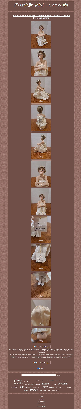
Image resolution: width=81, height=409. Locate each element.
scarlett (35, 387)
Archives (41, 399)
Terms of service (41, 406)
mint (45, 386)
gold (24, 381)
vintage (58, 387)
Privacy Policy (41, 403)
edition (38, 381)
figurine (45, 383)
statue (33, 381)
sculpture (65, 381)
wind (55, 384)
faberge (39, 387)
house (51, 387)
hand (47, 381)
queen (28, 381)
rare (26, 390)
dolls (51, 384)
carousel (69, 387)
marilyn (14, 387)
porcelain (63, 383)
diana (52, 380)
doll (22, 386)
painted (53, 390)
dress (64, 387)
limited (30, 384)
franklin (18, 383)
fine (41, 390)
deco (45, 390)
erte (49, 390)
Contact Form (41, 401)
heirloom (34, 390)
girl (43, 381)
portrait (37, 384)
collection (58, 381)
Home (41, 396)
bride (57, 390)
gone (26, 384)
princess (18, 380)
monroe (28, 387)
